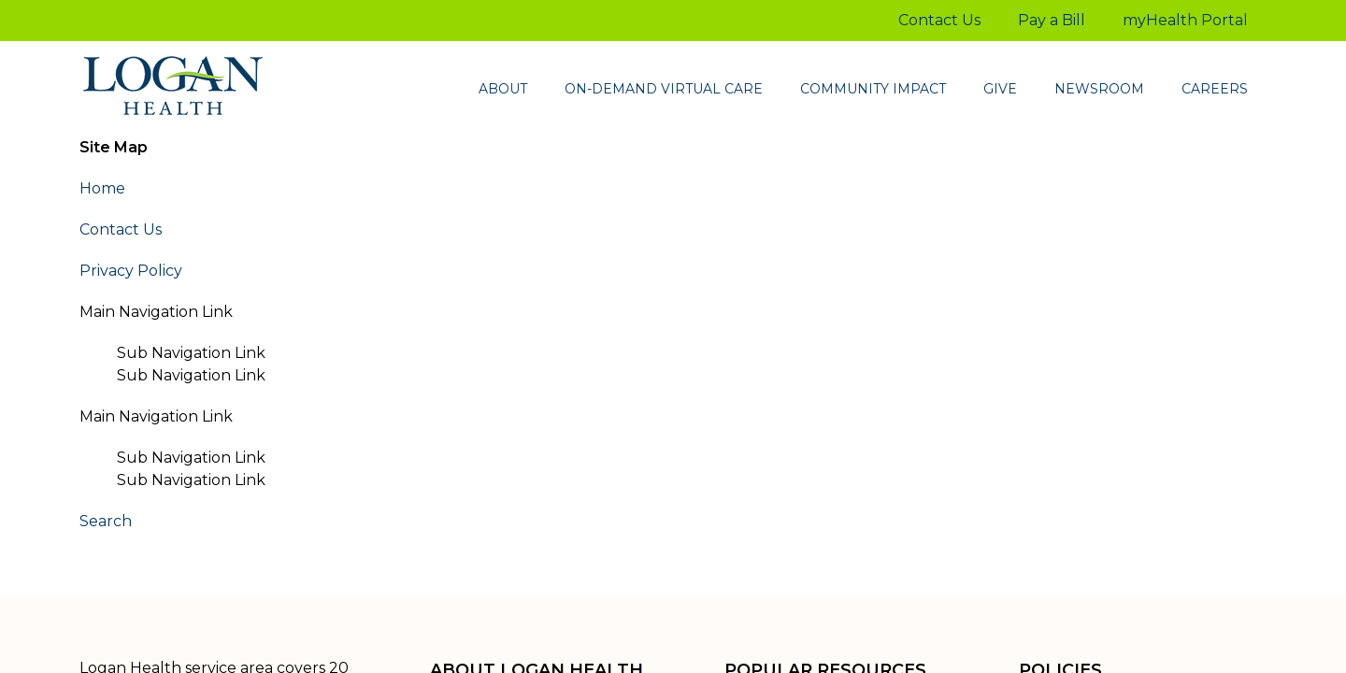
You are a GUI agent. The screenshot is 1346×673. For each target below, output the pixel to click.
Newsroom (1099, 88)
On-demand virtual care (664, 88)
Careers (1214, 88)
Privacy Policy (130, 270)
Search (105, 521)
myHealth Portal (1185, 20)
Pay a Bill (1051, 20)
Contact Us (939, 20)
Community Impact (873, 88)
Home (102, 188)
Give (1000, 88)
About (503, 88)
